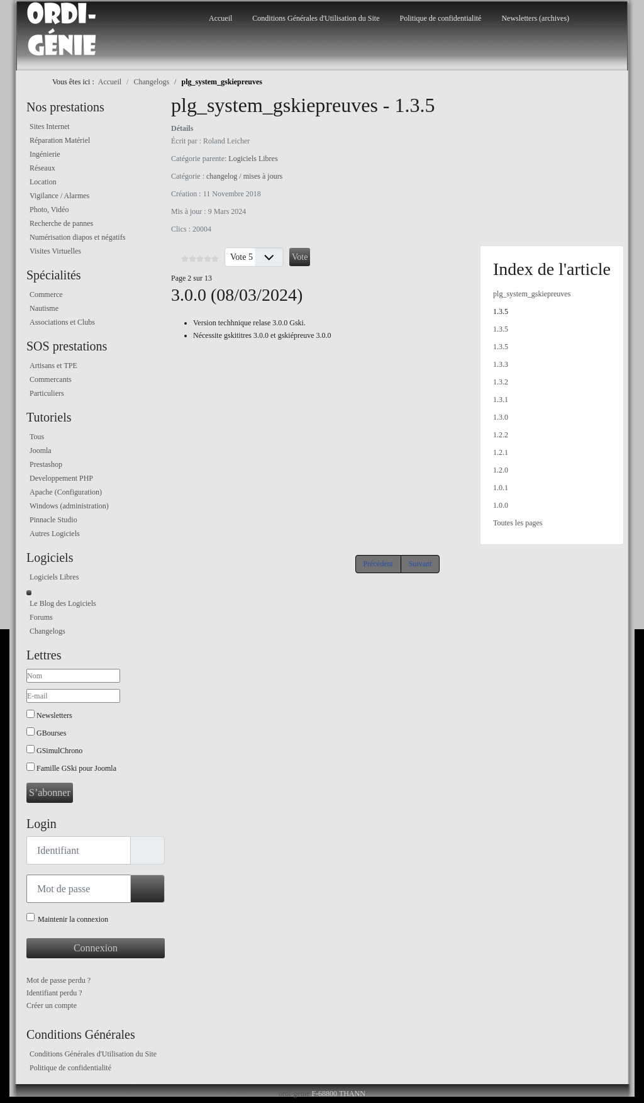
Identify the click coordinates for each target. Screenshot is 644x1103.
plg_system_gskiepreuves (531, 293)
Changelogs (47, 631)
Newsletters (54, 715)
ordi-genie (294, 1093)
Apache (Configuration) (66, 492)
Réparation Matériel (60, 140)
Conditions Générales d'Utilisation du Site (315, 18)
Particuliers (47, 393)
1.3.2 (500, 382)
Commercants (51, 379)
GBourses (51, 733)
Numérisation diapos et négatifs (77, 237)
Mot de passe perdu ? (58, 980)
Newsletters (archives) (535, 18)
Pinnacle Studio (53, 519)
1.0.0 (500, 505)
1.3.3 (500, 364)
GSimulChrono (59, 750)
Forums (41, 617)
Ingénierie (45, 154)
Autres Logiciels (55, 533)
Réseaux (42, 168)
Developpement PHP (61, 478)
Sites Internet (50, 126)
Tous (37, 436)
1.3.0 (500, 417)
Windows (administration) (69, 505)
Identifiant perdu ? (54, 992)
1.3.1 (500, 399)
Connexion (96, 948)
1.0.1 (500, 487)
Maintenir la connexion (73, 919)
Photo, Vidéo (49, 209)
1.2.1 (500, 452)
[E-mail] (73, 696)
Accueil (220, 18)
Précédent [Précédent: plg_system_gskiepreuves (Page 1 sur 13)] (378, 563)
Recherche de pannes (61, 223)
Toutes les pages (517, 522)
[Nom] (73, 676)
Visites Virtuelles (55, 251)
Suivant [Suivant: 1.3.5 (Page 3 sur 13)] (420, 563)
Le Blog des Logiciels (63, 603)
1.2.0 (500, 470)
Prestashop (46, 464)
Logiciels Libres (54, 577)
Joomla (41, 450)
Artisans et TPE (53, 365)
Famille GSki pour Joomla (76, 768)
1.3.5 (500, 311)
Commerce (46, 294)
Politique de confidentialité (440, 18)
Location (43, 181)
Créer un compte (51, 1005)
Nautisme (44, 308)
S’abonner (49, 792)
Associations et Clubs (62, 322)
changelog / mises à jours (244, 176)
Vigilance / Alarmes (59, 195)
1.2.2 (500, 434)
